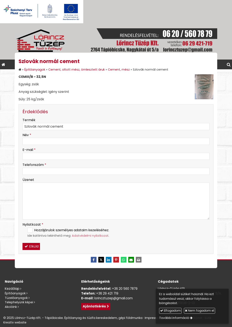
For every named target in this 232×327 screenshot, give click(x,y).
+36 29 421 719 (107, 293)
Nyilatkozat (32, 224)
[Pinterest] (116, 259)
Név (26, 135)
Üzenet (28, 179)
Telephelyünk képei (19, 302)
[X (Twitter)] (101, 259)
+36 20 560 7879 (124, 288)
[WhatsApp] (123, 259)
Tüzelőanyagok (16, 298)
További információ (174, 318)
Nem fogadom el (199, 310)
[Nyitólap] (116, 41)
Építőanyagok (15, 293)
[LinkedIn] (108, 259)
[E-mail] (131, 259)
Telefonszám (34, 164)
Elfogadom (170, 310)
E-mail (29, 149)
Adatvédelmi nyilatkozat (90, 236)
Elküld (31, 246)
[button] (228, 64)
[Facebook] (93, 259)
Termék (28, 120)
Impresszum (154, 318)
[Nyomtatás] (138, 259)
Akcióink (11, 307)
